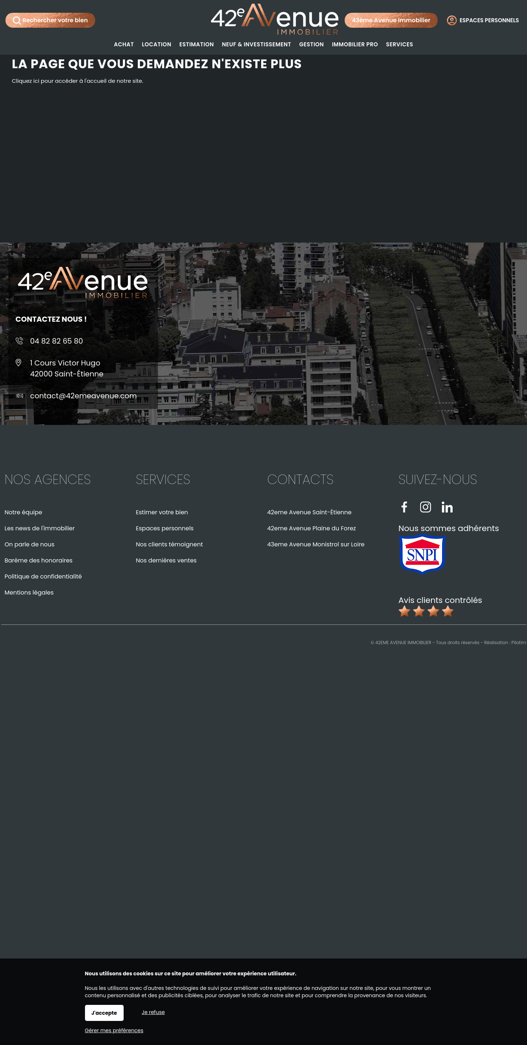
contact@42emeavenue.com (83, 396)
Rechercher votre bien (50, 20)
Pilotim (518, 642)
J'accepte (104, 1013)
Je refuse (153, 1012)
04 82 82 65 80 (56, 341)
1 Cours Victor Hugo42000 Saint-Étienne (67, 368)
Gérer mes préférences (114, 1030)
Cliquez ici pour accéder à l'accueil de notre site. (77, 81)
